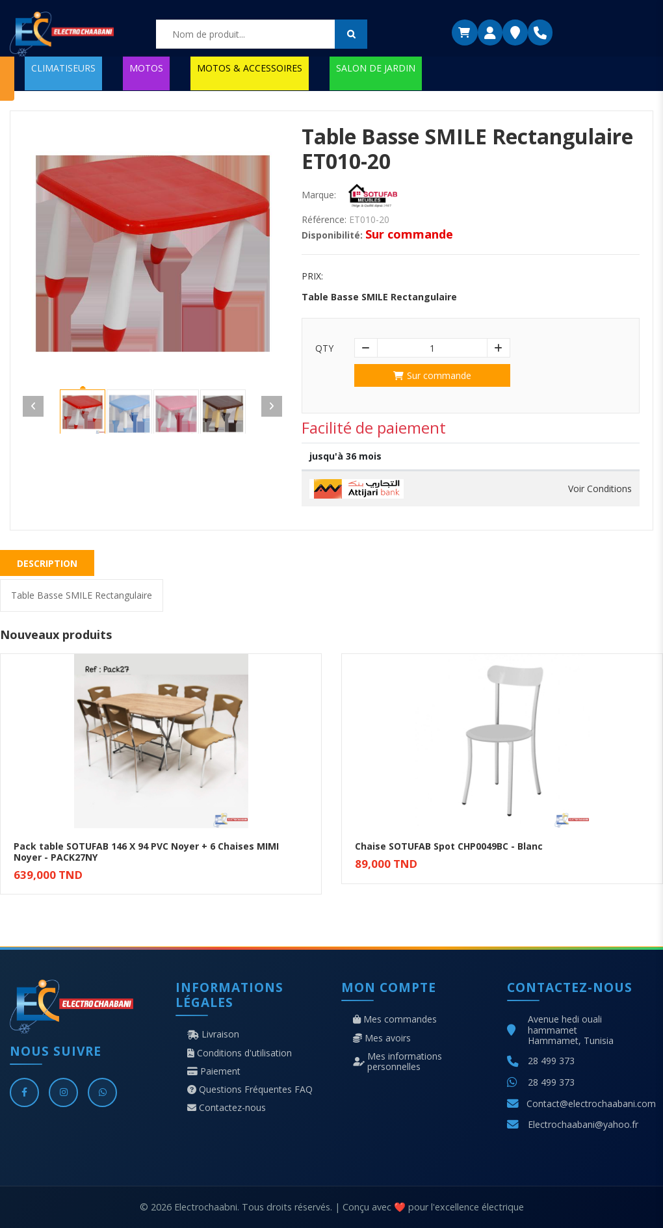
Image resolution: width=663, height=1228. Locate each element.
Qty (324, 348)
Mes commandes (395, 1019)
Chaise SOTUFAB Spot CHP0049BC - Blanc (449, 846)
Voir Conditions (600, 489)
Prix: (312, 276)
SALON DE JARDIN (375, 68)
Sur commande (432, 375)
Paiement (213, 1071)
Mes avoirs (382, 1038)
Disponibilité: (332, 235)
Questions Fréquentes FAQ (250, 1089)
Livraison (213, 1034)
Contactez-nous (226, 1108)
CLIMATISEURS (63, 68)
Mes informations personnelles (397, 1061)
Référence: (324, 220)
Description (47, 563)
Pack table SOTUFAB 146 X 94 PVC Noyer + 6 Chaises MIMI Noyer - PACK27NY (146, 851)
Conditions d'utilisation (239, 1053)
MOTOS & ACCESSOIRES (249, 68)
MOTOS (146, 68)
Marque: (319, 195)
